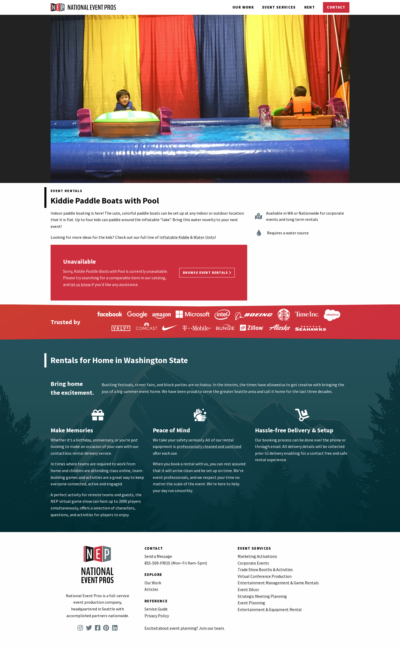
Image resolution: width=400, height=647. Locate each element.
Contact (336, 7)
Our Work (243, 7)
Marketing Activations (257, 556)
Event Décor (248, 589)
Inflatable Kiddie (174, 237)
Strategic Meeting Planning (262, 596)
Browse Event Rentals (207, 272)
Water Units (204, 237)
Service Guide (156, 608)
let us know (80, 284)
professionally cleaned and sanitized (209, 446)
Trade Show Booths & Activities (265, 569)
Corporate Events (253, 563)
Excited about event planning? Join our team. (184, 628)
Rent (309, 7)
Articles (151, 589)
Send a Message (158, 556)
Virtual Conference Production (265, 576)
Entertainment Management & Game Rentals (278, 582)
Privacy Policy (156, 615)
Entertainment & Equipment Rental (270, 609)
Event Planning (251, 602)
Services (279, 7)
